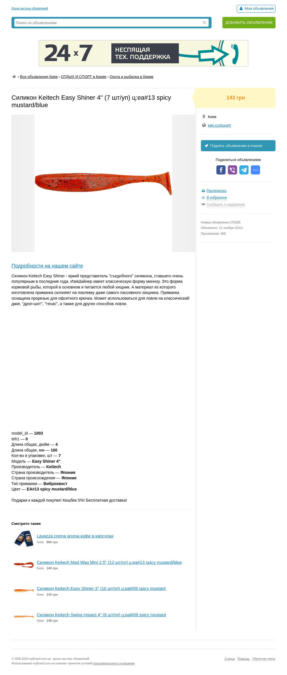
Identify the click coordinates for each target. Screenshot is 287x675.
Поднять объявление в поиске (233, 146)
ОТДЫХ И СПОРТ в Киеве (83, 76)
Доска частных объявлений (29, 8)
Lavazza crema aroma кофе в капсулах (75, 535)
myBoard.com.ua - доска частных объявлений (59, 658)
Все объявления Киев (39, 76)
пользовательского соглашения (114, 663)
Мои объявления (256, 8)
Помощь (243, 658)
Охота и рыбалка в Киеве (132, 76)
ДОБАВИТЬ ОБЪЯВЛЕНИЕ (249, 22)
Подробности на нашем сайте (47, 266)
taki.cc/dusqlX (219, 125)
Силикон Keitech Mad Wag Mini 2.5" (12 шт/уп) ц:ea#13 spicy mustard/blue (109, 562)
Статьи (229, 658)
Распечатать (216, 191)
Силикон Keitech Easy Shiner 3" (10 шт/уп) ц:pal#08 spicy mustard (101, 588)
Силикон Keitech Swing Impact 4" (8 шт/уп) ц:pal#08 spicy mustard (101, 614)
